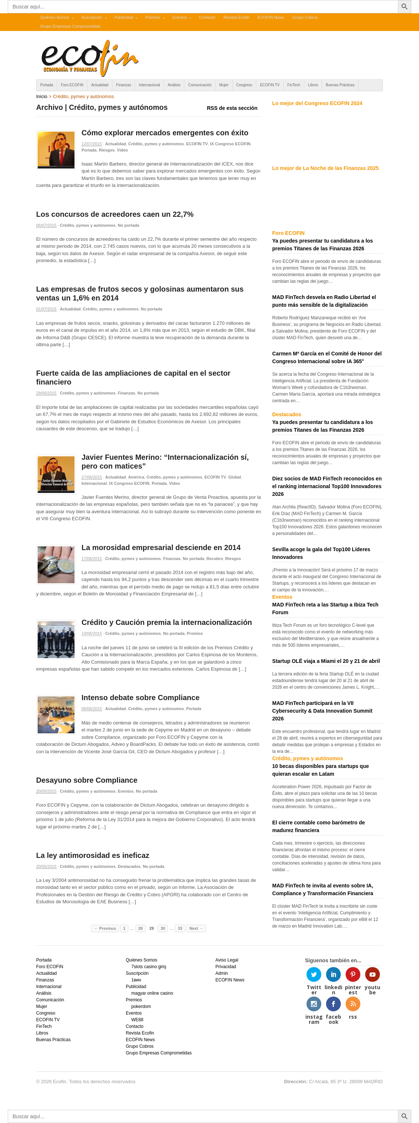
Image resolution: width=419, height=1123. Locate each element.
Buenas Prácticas (340, 85)
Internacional (149, 85)
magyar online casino (152, 993)
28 (140, 928)
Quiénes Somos (54, 17)
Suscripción (91, 17)
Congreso (244, 85)
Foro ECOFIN (72, 85)
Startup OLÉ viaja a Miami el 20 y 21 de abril (326, 661)
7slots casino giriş (148, 966)
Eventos (179, 17)
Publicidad (123, 17)
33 (180, 928)
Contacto (207, 17)
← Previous (105, 928)
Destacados (129, 866)
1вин (136, 980)
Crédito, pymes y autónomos (156, 144)
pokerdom (141, 1006)
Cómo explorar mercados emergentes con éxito (165, 133)
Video (122, 150)
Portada (46, 85)
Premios (152, 17)
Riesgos (107, 150)
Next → (196, 928)
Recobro (215, 558)
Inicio (41, 96)
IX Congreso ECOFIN (230, 144)
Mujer (224, 85)
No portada (128, 225)
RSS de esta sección (232, 108)
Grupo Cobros (305, 17)
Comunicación (199, 85)
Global (234, 477)
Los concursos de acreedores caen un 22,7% (115, 214)
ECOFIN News (270, 17)
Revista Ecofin (236, 17)
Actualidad (99, 85)
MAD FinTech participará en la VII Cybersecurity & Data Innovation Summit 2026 (322, 711)
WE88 (137, 1019)
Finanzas (123, 85)
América (136, 477)
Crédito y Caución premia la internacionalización (167, 622)
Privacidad (225, 966)
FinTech (293, 85)
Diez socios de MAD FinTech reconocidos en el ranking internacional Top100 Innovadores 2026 (327, 486)
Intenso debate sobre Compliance (141, 697)
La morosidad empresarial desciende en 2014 (161, 547)
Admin (221, 973)
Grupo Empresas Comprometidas (70, 26)
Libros (313, 85)
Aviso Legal (226, 960)
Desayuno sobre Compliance (87, 780)
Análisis (174, 85)
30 (162, 928)
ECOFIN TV (270, 85)
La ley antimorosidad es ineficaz (92, 855)
